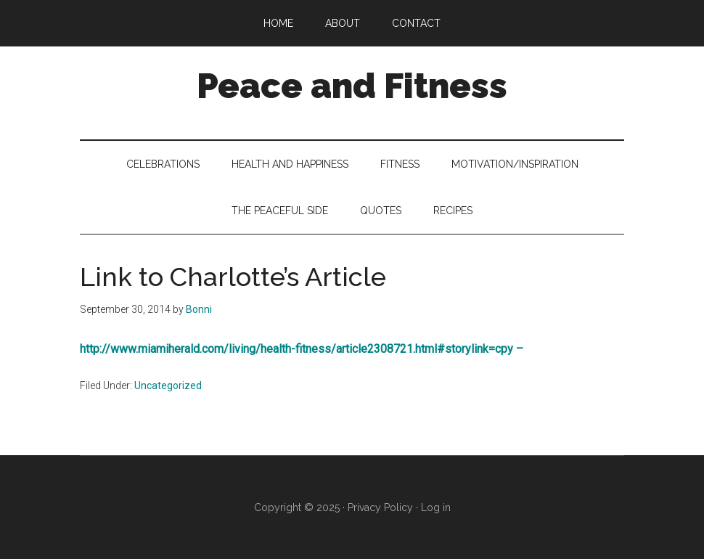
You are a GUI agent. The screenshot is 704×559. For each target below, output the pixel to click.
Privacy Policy (380, 507)
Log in (436, 507)
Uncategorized (168, 385)
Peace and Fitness (352, 85)
